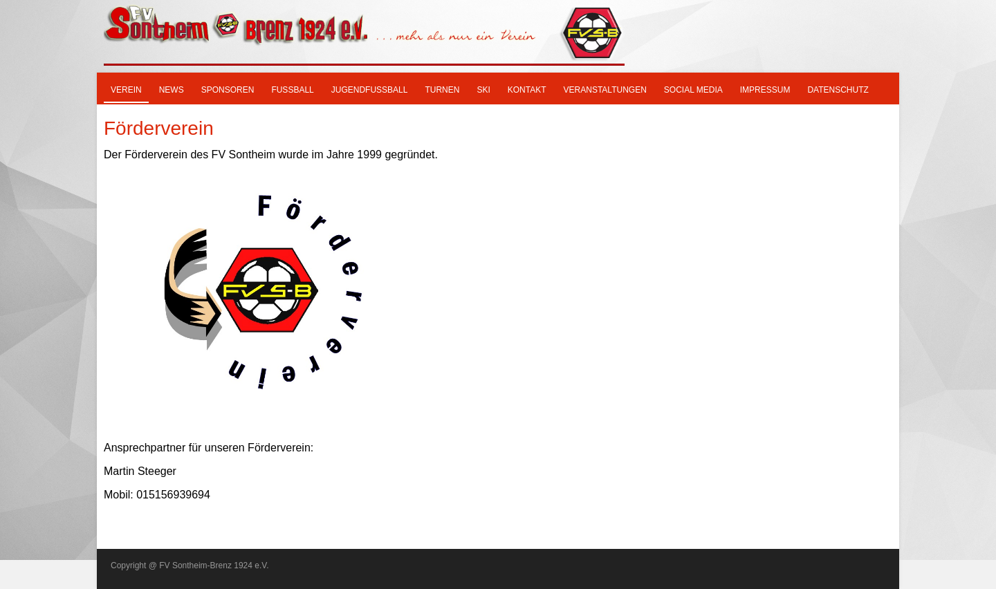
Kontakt (527, 90)
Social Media (693, 90)
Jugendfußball (369, 90)
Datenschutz (837, 90)
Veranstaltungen (605, 90)
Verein (126, 90)
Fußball (292, 90)
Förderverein (159, 128)
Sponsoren (228, 90)
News (171, 90)
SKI (483, 90)
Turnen (442, 90)
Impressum (765, 90)
